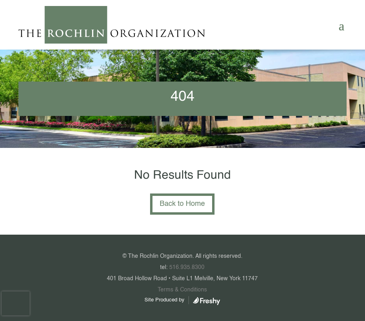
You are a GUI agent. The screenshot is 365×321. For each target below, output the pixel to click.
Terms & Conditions (182, 290)
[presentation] (16, 303)
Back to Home (182, 203)
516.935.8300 (187, 267)
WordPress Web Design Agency (206, 301)
